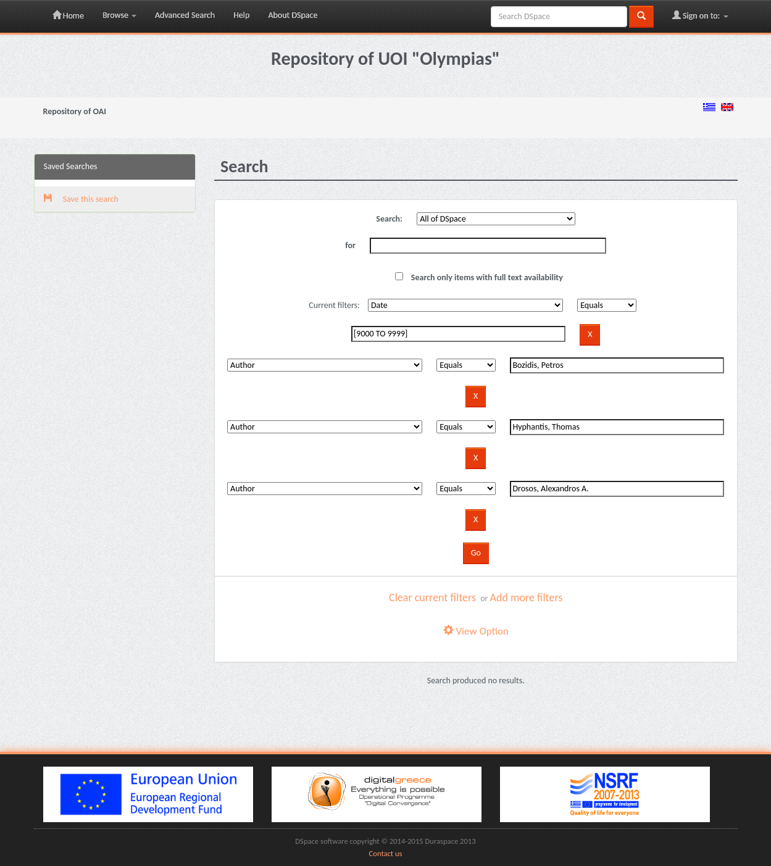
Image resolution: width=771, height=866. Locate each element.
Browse (119, 15)
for (350, 245)
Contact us (385, 853)
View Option (476, 631)
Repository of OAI (74, 111)
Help (241, 15)
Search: (389, 219)
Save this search (81, 199)
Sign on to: (700, 15)
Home (68, 15)
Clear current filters (432, 597)
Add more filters (526, 597)
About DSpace (292, 15)
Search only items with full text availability (479, 277)
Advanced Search (185, 15)
